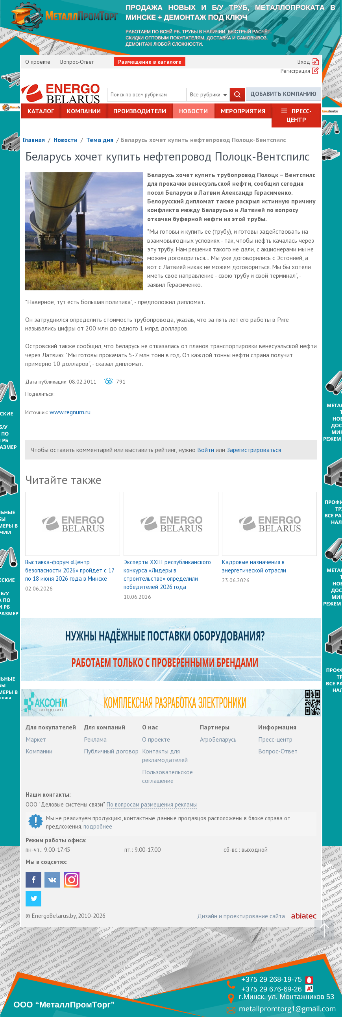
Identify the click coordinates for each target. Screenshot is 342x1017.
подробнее (97, 826)
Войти (205, 450)
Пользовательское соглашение (167, 776)
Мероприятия (243, 111)
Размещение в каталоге (149, 61)
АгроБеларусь (218, 739)
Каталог (41, 111)
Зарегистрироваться (254, 450)
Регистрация (295, 70)
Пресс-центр (299, 115)
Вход (304, 61)
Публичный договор (111, 751)
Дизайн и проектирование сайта (241, 916)
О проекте (37, 61)
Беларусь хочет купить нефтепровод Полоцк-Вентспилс (203, 140)
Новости (193, 111)
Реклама (95, 739)
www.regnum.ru (70, 412)
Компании (84, 111)
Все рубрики (208, 94)
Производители (139, 111)
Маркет (36, 739)
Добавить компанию (283, 94)
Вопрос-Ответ (77, 61)
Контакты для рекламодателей (165, 755)
